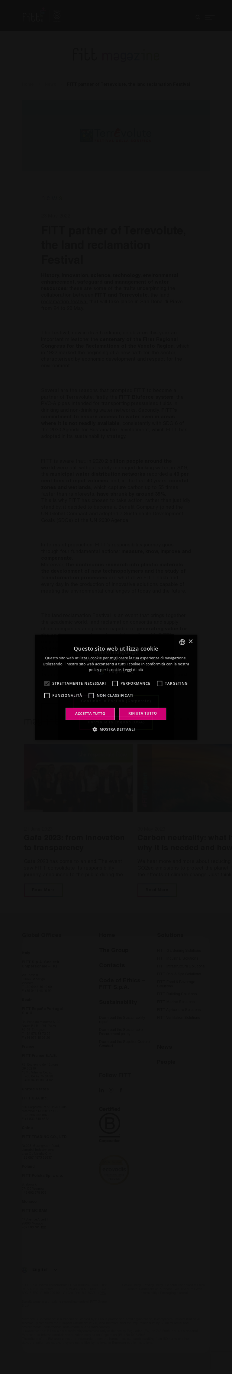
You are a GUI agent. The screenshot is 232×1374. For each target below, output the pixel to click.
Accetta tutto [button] (90, 713)
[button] (116, 729)
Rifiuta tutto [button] (142, 713)
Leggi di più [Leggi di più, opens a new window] (133, 669)
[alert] (116, 687)
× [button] (190, 641)
